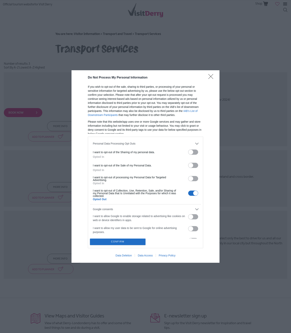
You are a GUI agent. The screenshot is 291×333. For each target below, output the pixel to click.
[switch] (193, 152)
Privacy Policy (167, 255)
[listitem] (145, 144)
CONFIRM (118, 241)
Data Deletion (124, 255)
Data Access (145, 255)
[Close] (212, 77)
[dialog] (145, 166)
